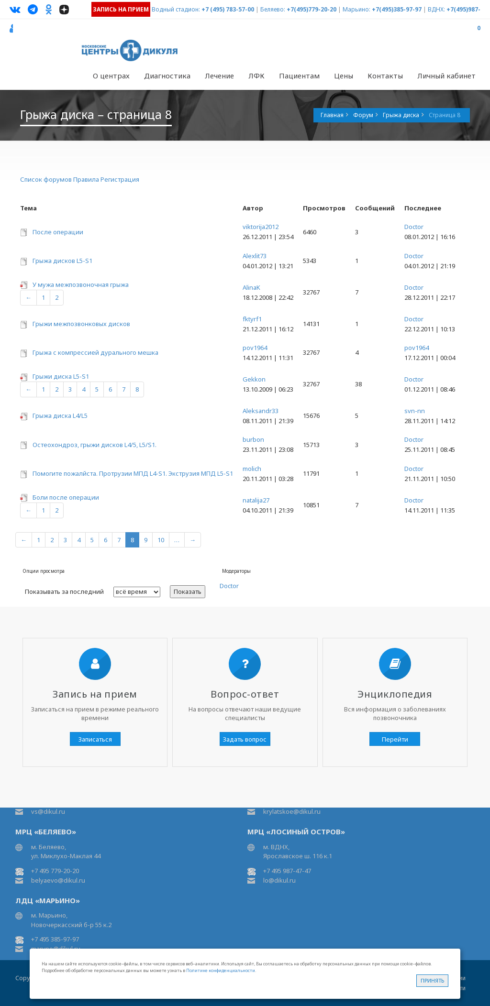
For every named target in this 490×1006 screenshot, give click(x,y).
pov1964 (255, 347)
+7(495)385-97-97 (397, 9)
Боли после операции (66, 497)
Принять (432, 980)
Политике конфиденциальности (220, 970)
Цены (343, 75)
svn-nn (414, 410)
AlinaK (251, 287)
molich (252, 468)
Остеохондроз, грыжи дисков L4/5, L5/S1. (94, 444)
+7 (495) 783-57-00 (227, 9)
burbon (253, 439)
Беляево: (272, 9)
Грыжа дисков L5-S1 (62, 260)
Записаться (95, 739)
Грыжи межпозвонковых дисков (81, 323)
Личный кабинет (446, 75)
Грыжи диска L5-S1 (61, 376)
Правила (86, 179)
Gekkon (254, 379)
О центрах (111, 75)
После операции (58, 232)
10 (160, 540)
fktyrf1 (252, 319)
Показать (187, 591)
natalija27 (256, 500)
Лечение (219, 75)
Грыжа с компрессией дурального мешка (95, 352)
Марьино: (356, 9)
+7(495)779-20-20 (311, 9)
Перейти (395, 739)
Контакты (385, 75)
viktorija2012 (260, 226)
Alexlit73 (255, 256)
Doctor (413, 226)
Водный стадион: (176, 9)
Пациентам (299, 75)
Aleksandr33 (260, 410)
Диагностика (167, 75)
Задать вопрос (245, 739)
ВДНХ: (436, 9)
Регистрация (119, 179)
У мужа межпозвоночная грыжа (81, 284)
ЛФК (256, 75)
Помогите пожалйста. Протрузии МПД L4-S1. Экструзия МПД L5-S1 (133, 473)
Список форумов (46, 179)
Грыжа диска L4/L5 (60, 415)
